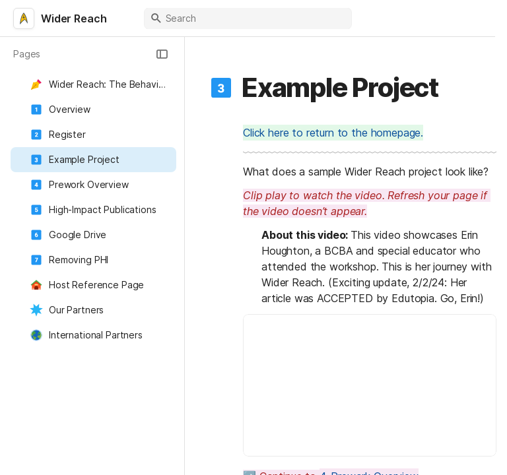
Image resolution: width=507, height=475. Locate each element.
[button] (161, 54)
